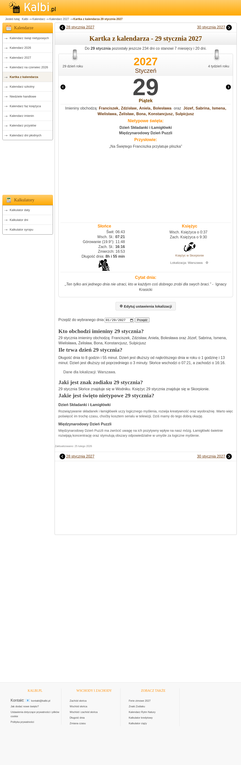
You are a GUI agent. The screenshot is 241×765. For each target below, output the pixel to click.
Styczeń (145, 70)
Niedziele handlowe (23, 96)
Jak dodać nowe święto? (25, 706)
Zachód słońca (78, 700)
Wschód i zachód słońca (84, 712)
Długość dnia (77, 717)
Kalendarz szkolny (22, 86)
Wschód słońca (78, 706)
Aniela (144, 108)
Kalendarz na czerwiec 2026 (29, 67)
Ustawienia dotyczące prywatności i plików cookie (35, 714)
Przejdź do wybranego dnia (81, 320)
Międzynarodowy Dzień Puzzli (145, 133)
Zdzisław (129, 108)
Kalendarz (38, 19)
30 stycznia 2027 (211, 27)
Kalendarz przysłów (23, 125)
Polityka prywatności (22, 721)
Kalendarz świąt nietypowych (29, 38)
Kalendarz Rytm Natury (142, 712)
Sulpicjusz (184, 114)
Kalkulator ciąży (138, 723)
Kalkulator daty (20, 210)
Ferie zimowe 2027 (140, 700)
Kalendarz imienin (22, 116)
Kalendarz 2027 (59, 19)
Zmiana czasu (78, 723)
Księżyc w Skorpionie (189, 255)
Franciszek (108, 108)
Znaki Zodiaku (137, 706)
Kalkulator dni (19, 220)
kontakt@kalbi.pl (40, 700)
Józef (188, 108)
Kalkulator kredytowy (141, 717)
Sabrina (202, 108)
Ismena (218, 108)
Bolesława (162, 108)
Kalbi (24, 19)
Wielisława (106, 114)
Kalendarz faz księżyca (25, 106)
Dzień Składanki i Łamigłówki (146, 128)
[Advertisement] (27, 166)
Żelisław (126, 114)
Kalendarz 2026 (20, 47)
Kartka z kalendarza (24, 77)
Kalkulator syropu (21, 229)
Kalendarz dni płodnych (25, 135)
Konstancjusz (160, 114)
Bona (141, 114)
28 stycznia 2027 (80, 27)
